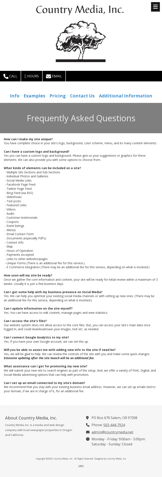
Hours (31, 76)
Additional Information (125, 96)
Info (14, 96)
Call (10, 76)
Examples (34, 96)
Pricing (58, 96)
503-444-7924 (114, 425)
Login (81, 465)
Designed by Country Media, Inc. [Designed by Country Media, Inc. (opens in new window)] (110, 458)
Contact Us (82, 96)
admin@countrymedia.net (112, 432)
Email (54, 76)
